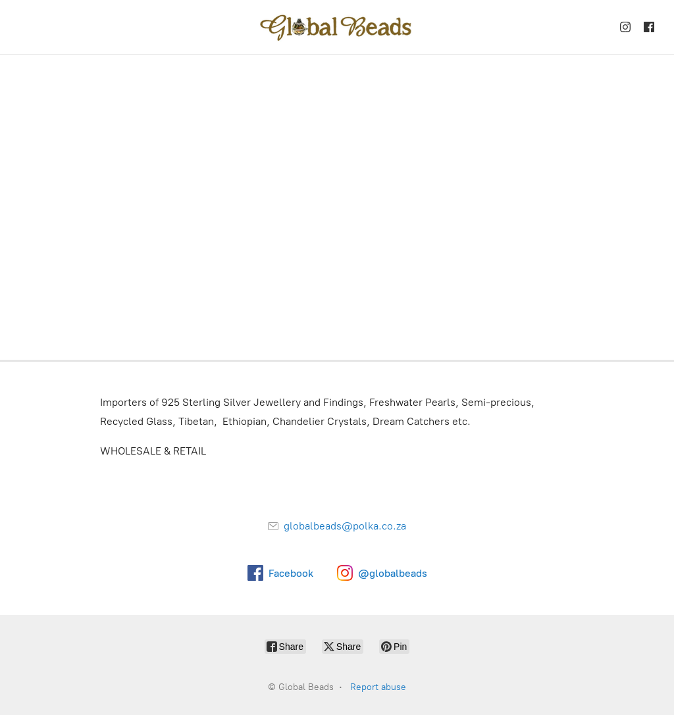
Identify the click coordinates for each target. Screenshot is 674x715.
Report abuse (378, 687)
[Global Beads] (337, 27)
